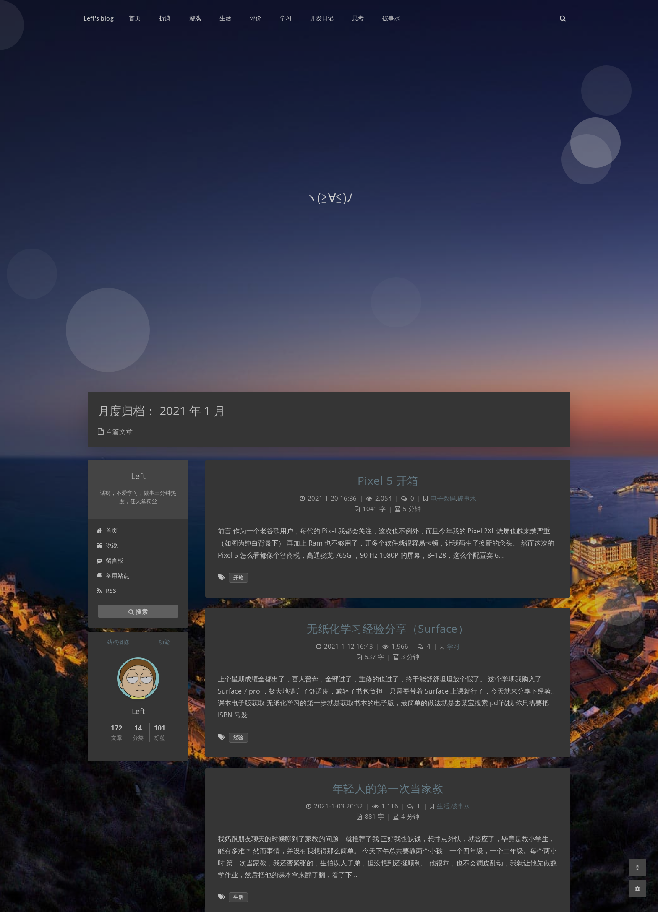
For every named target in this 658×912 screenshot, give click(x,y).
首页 (107, 530)
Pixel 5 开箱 (388, 480)
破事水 (466, 498)
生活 (443, 806)
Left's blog (99, 18)
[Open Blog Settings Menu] (637, 888)
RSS (106, 591)
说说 (107, 545)
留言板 (109, 560)
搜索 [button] (138, 611)
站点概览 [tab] (118, 642)
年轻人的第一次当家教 (388, 788)
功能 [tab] (164, 642)
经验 (238, 737)
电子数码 (443, 498)
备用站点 (112, 575)
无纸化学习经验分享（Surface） (388, 628)
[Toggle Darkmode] (637, 867)
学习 (453, 646)
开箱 (238, 577)
